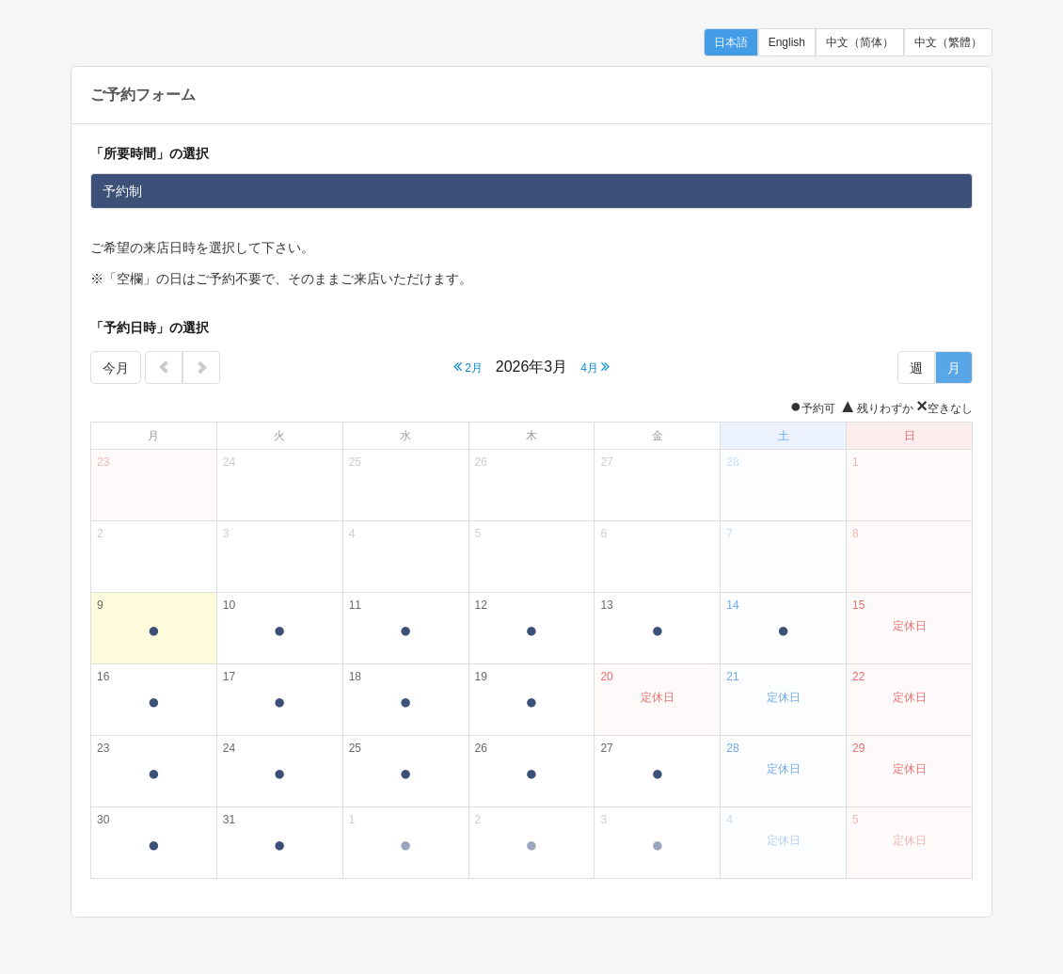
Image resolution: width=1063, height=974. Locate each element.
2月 (468, 367)
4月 (595, 367)
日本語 (731, 42)
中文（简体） (860, 42)
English (787, 42)
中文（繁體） (948, 42)
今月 (116, 367)
